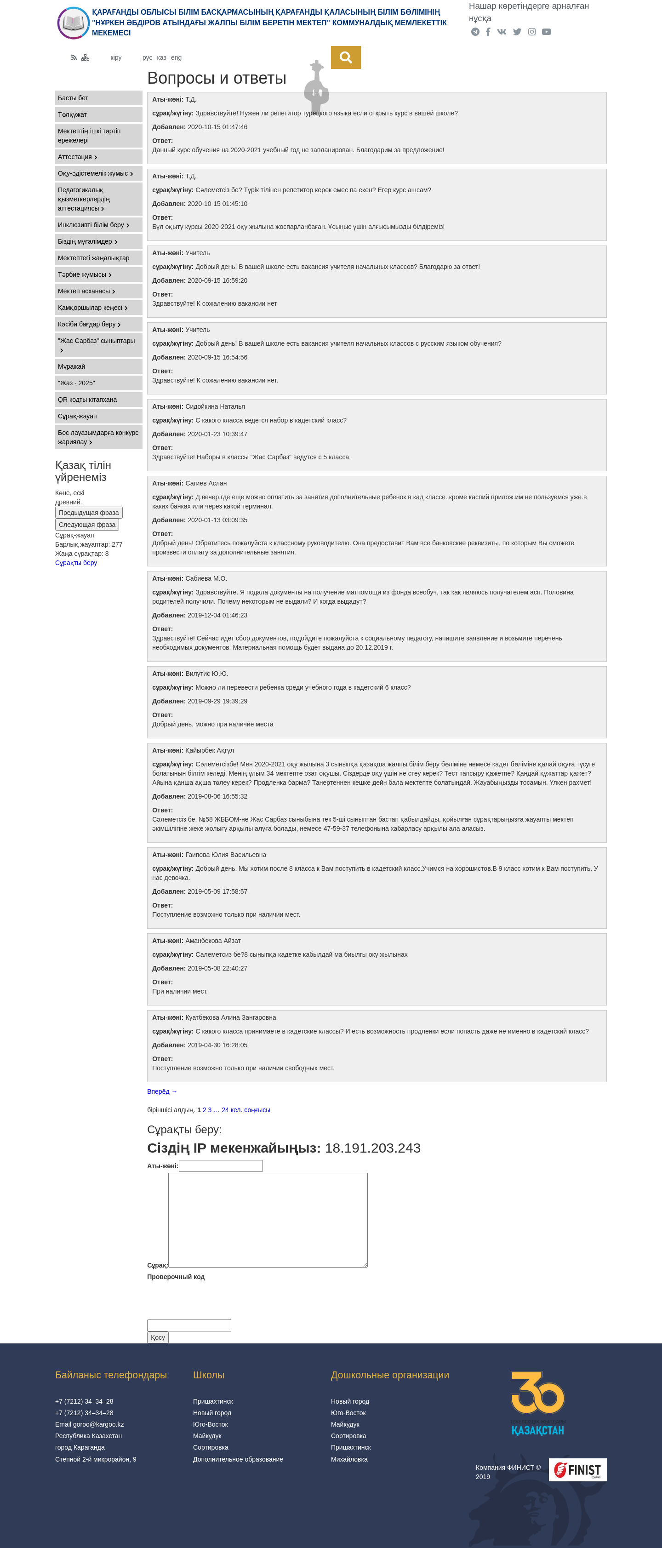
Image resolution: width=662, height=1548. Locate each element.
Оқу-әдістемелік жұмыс (95, 173)
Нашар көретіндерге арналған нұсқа (529, 12)
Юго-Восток (210, 1424)
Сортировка (210, 1447)
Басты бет (73, 98)
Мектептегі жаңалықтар (94, 258)
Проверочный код (176, 1276)
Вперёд (162, 1091)
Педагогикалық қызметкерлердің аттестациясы (84, 199)
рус (147, 57)
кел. (237, 1110)
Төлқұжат (72, 114)
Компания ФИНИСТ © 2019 (508, 1472)
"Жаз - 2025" (76, 383)
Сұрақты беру (76, 562)
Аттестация (77, 156)
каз (161, 57)
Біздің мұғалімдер (88, 241)
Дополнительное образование (238, 1459)
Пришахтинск (213, 1401)
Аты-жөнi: (162, 1166)
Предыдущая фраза (89, 512)
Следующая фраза (87, 524)
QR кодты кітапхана (87, 399)
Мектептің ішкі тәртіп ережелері (89, 135)
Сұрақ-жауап (77, 416)
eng (176, 57)
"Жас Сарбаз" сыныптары (96, 345)
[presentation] (217, 1302)
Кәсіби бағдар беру (89, 324)
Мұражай (71, 366)
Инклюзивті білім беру (94, 224)
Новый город (212, 1413)
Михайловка (349, 1459)
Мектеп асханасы (86, 291)
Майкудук (207, 1435)
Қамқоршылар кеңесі (93, 307)
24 (225, 1110)
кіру (116, 57)
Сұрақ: (157, 1265)
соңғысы (257, 1110)
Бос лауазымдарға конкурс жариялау (98, 437)
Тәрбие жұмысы (85, 274)
